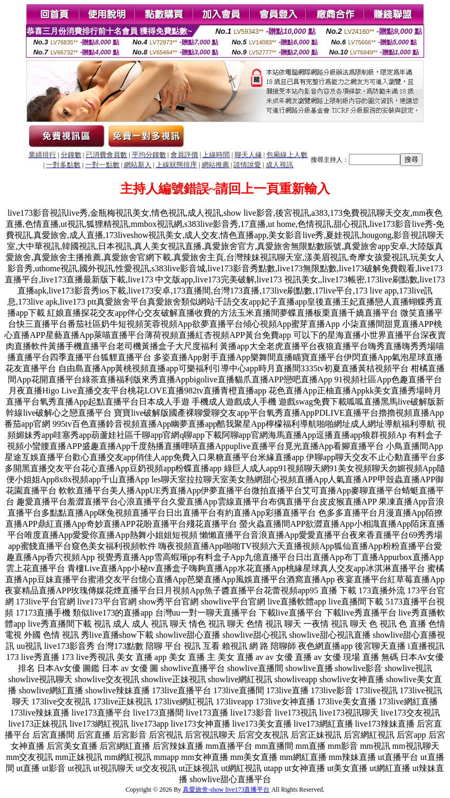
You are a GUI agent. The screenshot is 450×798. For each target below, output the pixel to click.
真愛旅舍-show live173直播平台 (226, 789)
